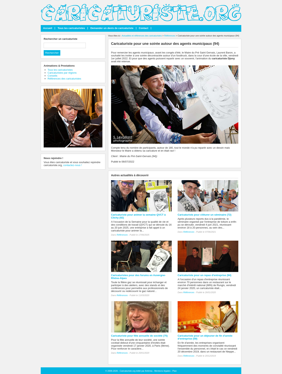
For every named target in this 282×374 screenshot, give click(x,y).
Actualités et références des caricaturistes (142, 35)
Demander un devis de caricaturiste (111, 28)
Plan (174, 371)
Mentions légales (162, 371)
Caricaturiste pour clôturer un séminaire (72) (204, 214)
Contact (143, 28)
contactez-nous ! (72, 165)
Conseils (52, 75)
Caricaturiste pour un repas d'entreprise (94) (204, 275)
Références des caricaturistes (64, 78)
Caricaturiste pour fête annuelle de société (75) (139, 335)
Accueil (47, 28)
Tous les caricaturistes (71, 28)
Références (169, 35)
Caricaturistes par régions (62, 72)
